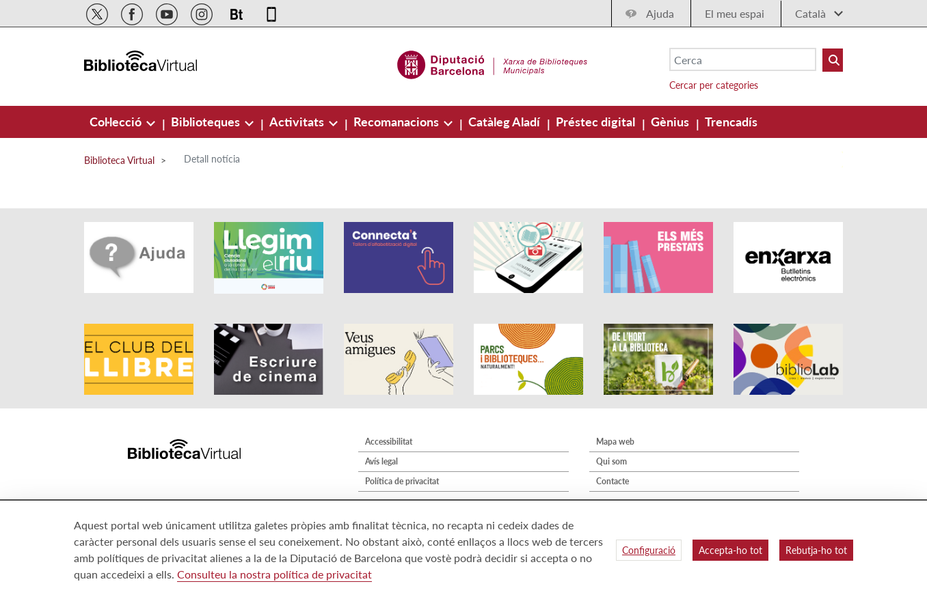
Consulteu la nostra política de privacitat (274, 574)
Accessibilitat (388, 441)
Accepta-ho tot (730, 550)
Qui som (611, 461)
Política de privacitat (402, 481)
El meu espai (734, 13)
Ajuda (660, 13)
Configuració (648, 550)
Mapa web (615, 441)
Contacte (612, 481)
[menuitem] (117, 121)
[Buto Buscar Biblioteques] (832, 60)
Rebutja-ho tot (816, 550)
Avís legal (381, 461)
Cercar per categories (713, 85)
